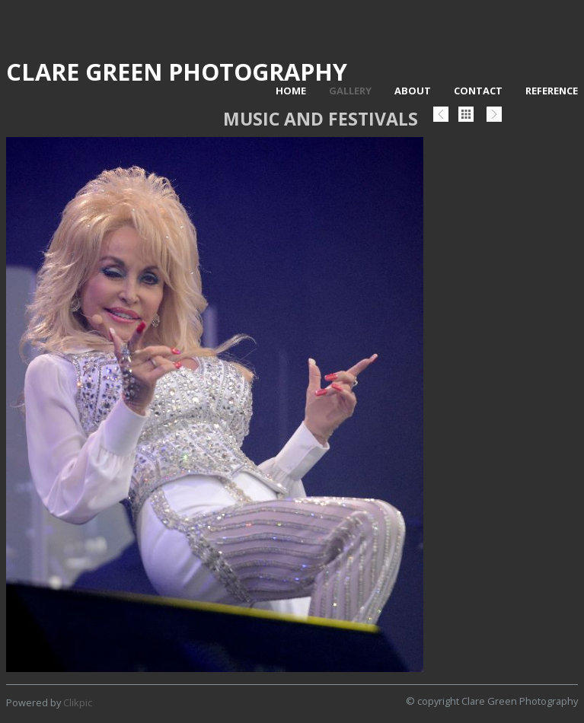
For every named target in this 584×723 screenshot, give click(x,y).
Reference (551, 90)
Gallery (350, 90)
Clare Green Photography (176, 72)
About (412, 90)
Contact (478, 90)
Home (291, 90)
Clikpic (77, 702)
